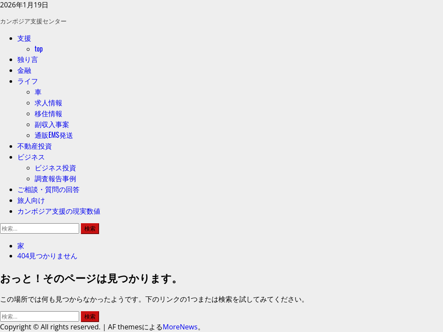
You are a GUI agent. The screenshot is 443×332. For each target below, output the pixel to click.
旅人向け (31, 200)
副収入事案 (52, 124)
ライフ (27, 80)
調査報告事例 (55, 178)
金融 (24, 70)
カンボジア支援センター (33, 20)
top (39, 48)
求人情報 (48, 102)
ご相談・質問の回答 (48, 189)
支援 (24, 38)
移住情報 (48, 113)
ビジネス (31, 156)
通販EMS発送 (54, 135)
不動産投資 (34, 145)
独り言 (27, 59)
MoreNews (180, 327)
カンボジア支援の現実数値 (58, 210)
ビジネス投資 (55, 167)
